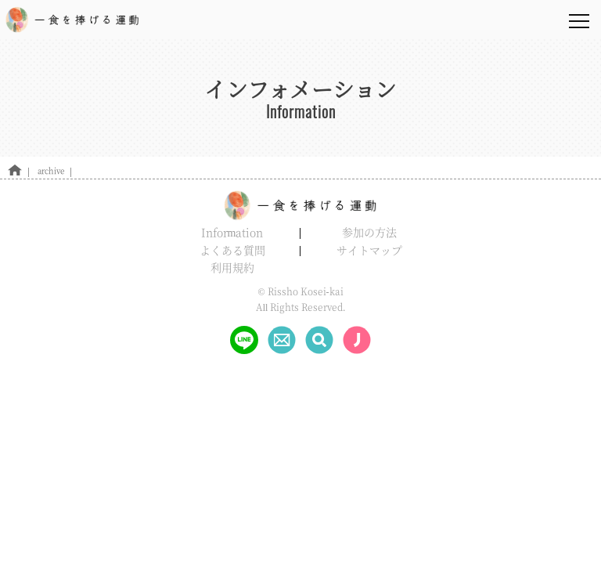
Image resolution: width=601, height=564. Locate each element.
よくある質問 (232, 250)
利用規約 (232, 267)
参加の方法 (369, 232)
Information (232, 232)
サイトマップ (369, 250)
